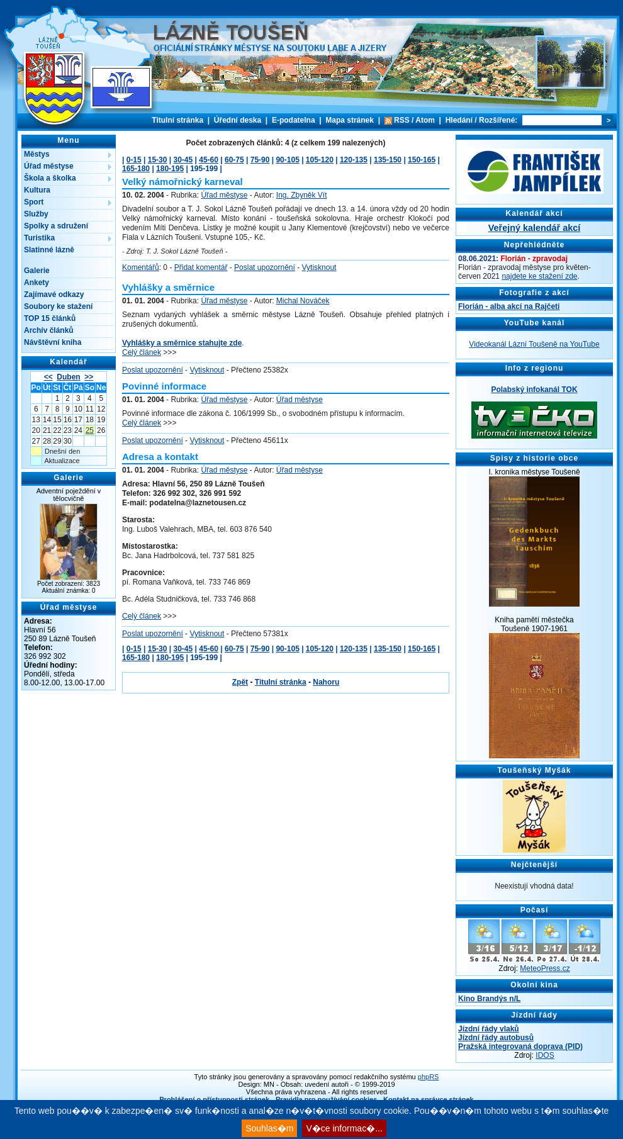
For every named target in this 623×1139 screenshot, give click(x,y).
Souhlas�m (269, 1128)
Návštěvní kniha (52, 342)
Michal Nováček (303, 300)
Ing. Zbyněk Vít (301, 195)
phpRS (428, 1076)
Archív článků (49, 330)
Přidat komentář (201, 267)
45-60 (208, 159)
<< (48, 377)
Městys (37, 154)
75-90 (260, 159)
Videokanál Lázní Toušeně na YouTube (534, 344)
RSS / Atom (414, 120)
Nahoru (326, 682)
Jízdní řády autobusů (496, 1037)
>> (88, 377)
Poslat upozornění (264, 267)
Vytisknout (319, 267)
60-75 (234, 159)
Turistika (39, 237)
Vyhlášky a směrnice (168, 287)
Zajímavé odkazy (54, 294)
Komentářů (140, 267)
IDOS (545, 1055)
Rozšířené (497, 120)
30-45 (183, 159)
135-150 (387, 159)
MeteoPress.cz (545, 968)
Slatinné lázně (49, 249)
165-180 (136, 168)
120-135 (354, 159)
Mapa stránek (349, 120)
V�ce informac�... (344, 1128)
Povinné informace (164, 386)
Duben (68, 377)
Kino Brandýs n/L (489, 998)
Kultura (37, 190)
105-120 (320, 159)
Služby (36, 214)
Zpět (240, 682)
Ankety (36, 282)
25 (90, 430)
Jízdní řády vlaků (488, 1028)
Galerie (37, 270)
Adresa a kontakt (160, 456)
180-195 (170, 168)
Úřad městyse (49, 166)
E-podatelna (293, 120)
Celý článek (141, 352)
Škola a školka (50, 178)
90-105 (287, 159)
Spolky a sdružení (56, 226)
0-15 (134, 159)
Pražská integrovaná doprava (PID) (520, 1046)
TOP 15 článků (50, 318)
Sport (33, 202)
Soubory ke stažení (58, 306)
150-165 (421, 159)
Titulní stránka (177, 120)
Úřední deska (237, 120)
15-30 (157, 159)
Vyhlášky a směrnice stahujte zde (182, 343)
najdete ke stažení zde (539, 276)
